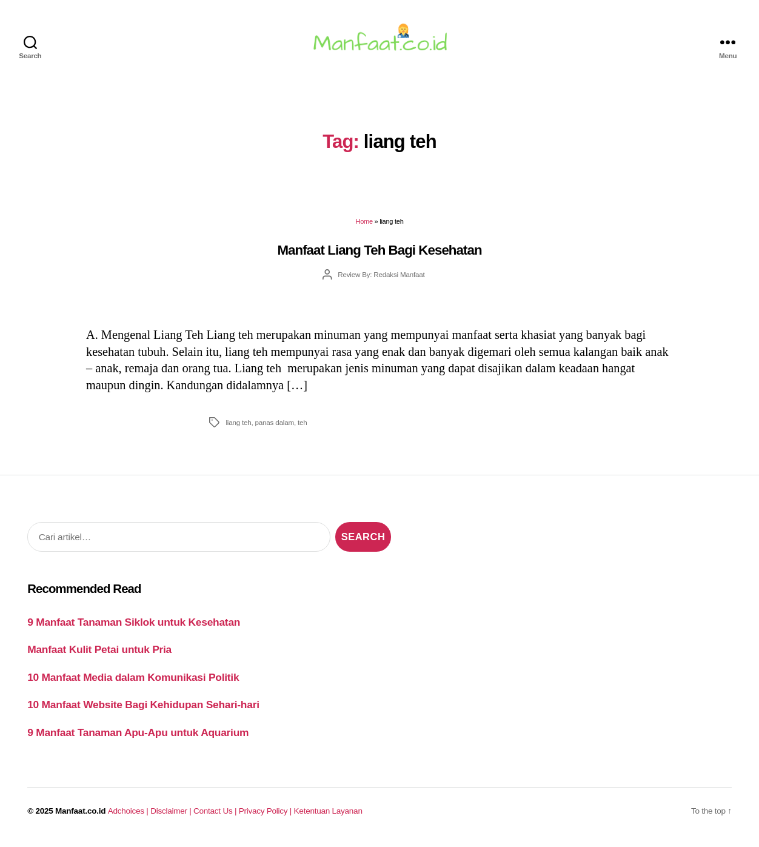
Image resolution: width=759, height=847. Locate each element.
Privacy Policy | (266, 814)
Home (364, 225)
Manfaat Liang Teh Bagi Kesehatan (379, 253)
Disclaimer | (171, 814)
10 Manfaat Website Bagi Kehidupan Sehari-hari (143, 708)
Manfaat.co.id (80, 814)
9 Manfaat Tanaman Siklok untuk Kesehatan (133, 625)
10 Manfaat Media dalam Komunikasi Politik (133, 680)
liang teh (238, 425)
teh (302, 425)
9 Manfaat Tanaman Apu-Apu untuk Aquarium (138, 735)
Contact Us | (216, 814)
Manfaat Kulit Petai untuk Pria (99, 653)
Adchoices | (129, 814)
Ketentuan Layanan (328, 814)
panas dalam (274, 425)
